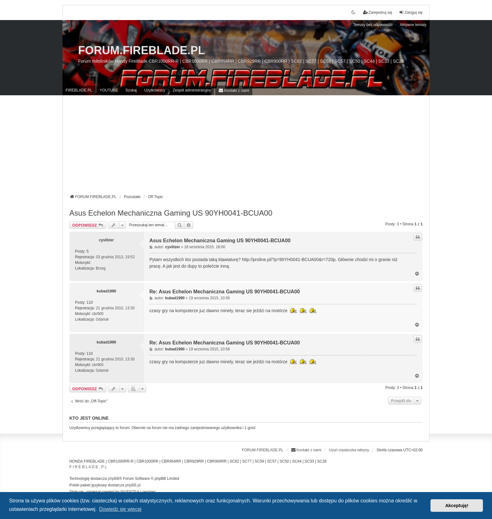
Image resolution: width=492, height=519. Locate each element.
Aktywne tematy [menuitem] (413, 25)
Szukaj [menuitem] (131, 90)
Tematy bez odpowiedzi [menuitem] (373, 25)
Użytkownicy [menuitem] (154, 90)
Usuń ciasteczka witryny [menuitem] (349, 450)
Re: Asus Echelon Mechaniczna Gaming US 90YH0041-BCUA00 (224, 291)
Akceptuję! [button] (456, 505)
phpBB (113, 478)
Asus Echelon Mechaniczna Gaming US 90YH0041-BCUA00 (170, 213)
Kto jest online (89, 418)
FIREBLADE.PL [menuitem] (79, 90)
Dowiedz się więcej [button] (120, 509)
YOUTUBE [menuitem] (109, 90)
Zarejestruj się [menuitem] (377, 12)
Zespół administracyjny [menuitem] (192, 90)
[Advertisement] (246, 147)
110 (90, 302)
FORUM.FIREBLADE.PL (141, 50)
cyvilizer (106, 240)
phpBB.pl (133, 485)
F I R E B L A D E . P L (88, 467)
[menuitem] (233, 90)
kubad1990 (106, 291)
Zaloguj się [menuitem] (411, 12)
